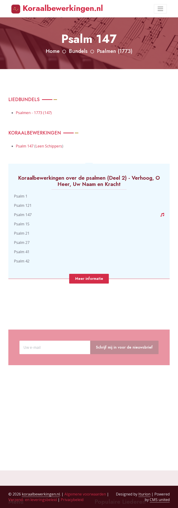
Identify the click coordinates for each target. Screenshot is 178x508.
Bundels (78, 51)
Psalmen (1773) (114, 51)
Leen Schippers (48, 146)
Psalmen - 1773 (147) (34, 112)
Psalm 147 (24, 146)
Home (53, 51)
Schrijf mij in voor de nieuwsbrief (124, 359)
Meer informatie (89, 278)
